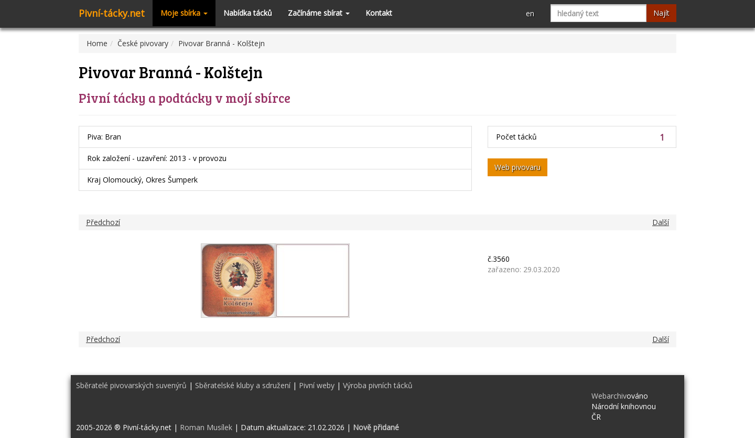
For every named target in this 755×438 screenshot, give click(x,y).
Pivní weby (317, 385)
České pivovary (142, 43)
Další (660, 222)
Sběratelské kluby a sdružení (242, 385)
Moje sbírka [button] (184, 13)
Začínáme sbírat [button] (319, 13)
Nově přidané (376, 427)
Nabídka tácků (247, 13)
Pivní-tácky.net (112, 13)
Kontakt (378, 13)
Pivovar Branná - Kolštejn (221, 43)
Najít (661, 13)
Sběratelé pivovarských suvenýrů (131, 385)
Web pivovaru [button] (517, 167)
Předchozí (103, 222)
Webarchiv (609, 396)
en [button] (530, 13)
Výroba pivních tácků (378, 385)
